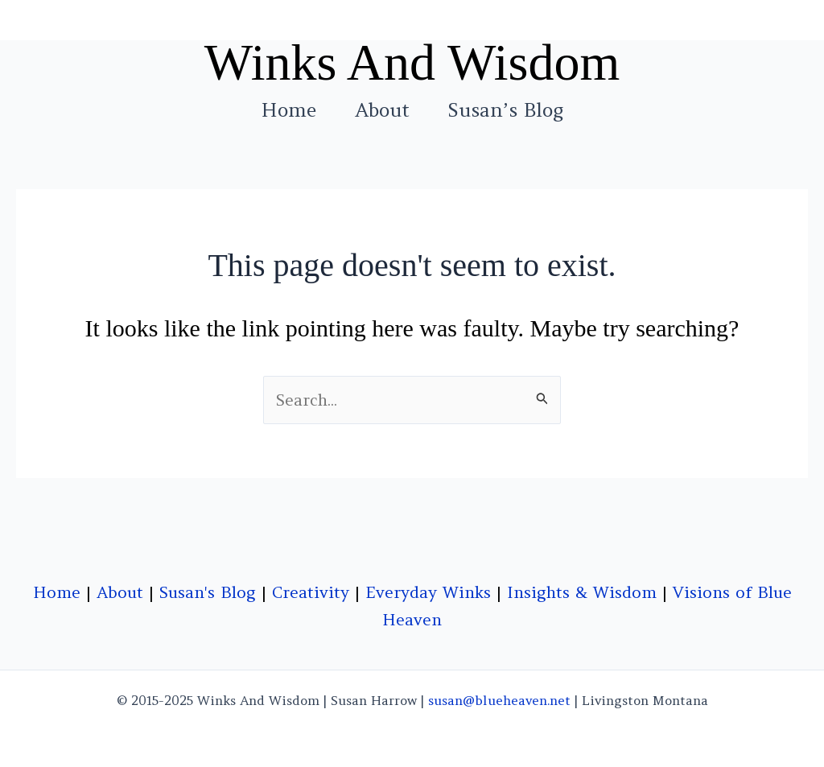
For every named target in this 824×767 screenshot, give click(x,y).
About (382, 110)
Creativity (310, 592)
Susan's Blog (207, 592)
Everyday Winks (428, 592)
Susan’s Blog (505, 110)
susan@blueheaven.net (499, 700)
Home (289, 110)
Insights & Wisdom (582, 592)
